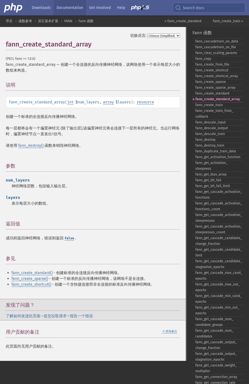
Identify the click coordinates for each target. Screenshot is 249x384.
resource (145, 102)
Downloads (41, 7)
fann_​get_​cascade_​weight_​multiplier (216, 368)
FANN (68, 21)
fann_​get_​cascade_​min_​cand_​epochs (218, 299)
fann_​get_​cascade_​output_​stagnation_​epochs (216, 357)
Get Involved (100, 7)
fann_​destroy (205, 140)
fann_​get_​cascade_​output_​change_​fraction (216, 345)
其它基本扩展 (48, 21)
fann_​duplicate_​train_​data (215, 151)
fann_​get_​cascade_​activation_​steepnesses (218, 218)
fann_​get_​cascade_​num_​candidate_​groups (214, 322)
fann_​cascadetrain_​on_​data (216, 41)
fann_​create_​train (209, 105)
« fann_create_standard (183, 21)
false (69, 238)
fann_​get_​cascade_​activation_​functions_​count (218, 206)
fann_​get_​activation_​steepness (211, 166)
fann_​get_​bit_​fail (208, 180)
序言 (9, 21)
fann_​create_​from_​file (212, 64)
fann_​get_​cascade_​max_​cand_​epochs (218, 276)
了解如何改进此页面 (23, 316)
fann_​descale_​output (211, 128)
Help (121, 7)
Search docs (189, 8)
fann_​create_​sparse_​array (215, 88)
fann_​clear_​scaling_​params (216, 53)
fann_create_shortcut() (31, 284)
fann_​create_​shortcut (211, 70)
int (70, 102)
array (108, 102)
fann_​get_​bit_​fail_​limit (212, 186)
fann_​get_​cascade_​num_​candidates (214, 333)
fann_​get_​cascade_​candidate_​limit (218, 252)
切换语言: (138, 35)
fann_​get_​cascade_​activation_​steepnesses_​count (218, 229)
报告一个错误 (81, 316)
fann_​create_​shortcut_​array (216, 76)
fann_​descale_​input (210, 122)
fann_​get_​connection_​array (216, 377)
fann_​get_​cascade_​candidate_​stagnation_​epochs (218, 264)
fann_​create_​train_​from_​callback (214, 114)
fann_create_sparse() (30, 278)
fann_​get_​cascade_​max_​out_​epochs (217, 287)
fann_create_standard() (32, 272)
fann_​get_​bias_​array (211, 174)
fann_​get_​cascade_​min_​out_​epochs (217, 310)
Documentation (70, 7)
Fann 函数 (86, 21)
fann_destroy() (31, 145)
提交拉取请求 (55, 316)
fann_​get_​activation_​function (217, 157)
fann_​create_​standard (212, 93)
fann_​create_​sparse (210, 82)
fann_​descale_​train (210, 134)
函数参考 (25, 21)
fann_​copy (203, 59)
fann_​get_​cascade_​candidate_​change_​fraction (218, 241)
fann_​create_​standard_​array (217, 99)
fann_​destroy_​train (209, 145)
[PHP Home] (13, 7)
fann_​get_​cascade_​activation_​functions (218, 195)
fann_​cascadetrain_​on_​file (215, 47)
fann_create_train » (228, 21)
